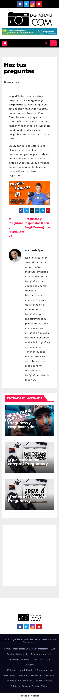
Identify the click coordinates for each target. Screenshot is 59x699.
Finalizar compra (29, 659)
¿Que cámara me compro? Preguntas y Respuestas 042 (28, 464)
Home (7, 649)
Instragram (45, 659)
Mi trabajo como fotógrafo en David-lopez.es (29, 670)
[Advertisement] (29, 554)
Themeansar (29, 642)
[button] (46, 43)
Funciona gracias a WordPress (18, 639)
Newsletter (9, 675)
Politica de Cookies (20, 686)
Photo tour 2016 (44, 681)
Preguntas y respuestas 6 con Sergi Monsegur (37, 223)
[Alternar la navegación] (53, 43)
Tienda (35, 686)
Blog (53, 649)
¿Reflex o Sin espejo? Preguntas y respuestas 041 (27, 501)
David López (36, 250)
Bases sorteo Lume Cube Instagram (30, 649)
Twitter (44, 686)
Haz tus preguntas (19, 68)
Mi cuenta (29, 665)
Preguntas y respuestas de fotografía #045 (22, 427)
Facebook (13, 659)
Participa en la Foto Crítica (20, 681)
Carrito (10, 654)
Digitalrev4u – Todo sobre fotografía (34, 654)
